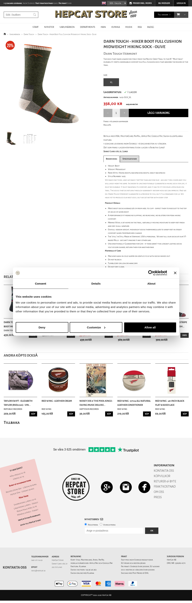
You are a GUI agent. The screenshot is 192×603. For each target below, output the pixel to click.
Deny (42, 327)
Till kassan (163, 14)
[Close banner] (175, 273)
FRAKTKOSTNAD (165, 486)
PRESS (158, 497)
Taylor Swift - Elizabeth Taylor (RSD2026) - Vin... (18, 402)
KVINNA (115, 27)
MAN (103, 27)
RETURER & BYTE (165, 481)
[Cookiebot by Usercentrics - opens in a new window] (151, 273)
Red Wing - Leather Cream (57, 400)
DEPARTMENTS (87, 27)
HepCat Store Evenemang (29, 517)
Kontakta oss (15, 567)
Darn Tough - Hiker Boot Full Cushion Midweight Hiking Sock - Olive (67, 34)
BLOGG (150, 27)
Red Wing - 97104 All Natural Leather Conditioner (134, 402)
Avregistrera (109, 524)
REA (140, 27)
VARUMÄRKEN (67, 27)
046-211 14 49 (37, 560)
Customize (96, 327)
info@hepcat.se (38, 570)
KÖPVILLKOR (162, 476)
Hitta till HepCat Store (30, 523)
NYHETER (49, 27)
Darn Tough (29, 34)
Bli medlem (164, 3)
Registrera (93, 524)
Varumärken (14, 34)
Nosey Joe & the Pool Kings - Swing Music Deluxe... (96, 402)
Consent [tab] (40, 283)
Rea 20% (107, 125)
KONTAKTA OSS (164, 471)
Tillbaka (12, 422)
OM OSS (159, 492)
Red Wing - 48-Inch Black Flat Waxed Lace (169, 402)
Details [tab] (96, 283)
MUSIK (128, 27)
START (36, 27)
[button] (178, 15)
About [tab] (151, 283)
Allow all (150, 327)
